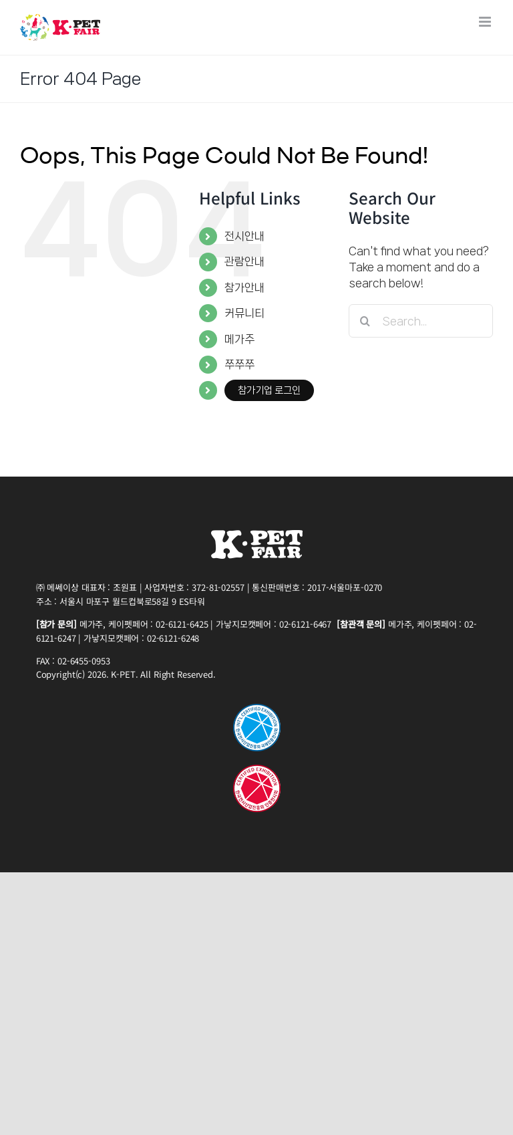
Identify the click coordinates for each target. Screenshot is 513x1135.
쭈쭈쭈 (239, 364)
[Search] (365, 321)
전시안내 (244, 236)
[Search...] (421, 321)
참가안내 (244, 287)
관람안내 (244, 261)
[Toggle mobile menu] (486, 22)
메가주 (239, 339)
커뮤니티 (244, 313)
